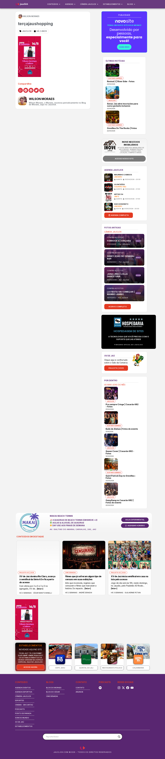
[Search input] (81, 737)
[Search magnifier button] (119, 737)
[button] (20, 90)
